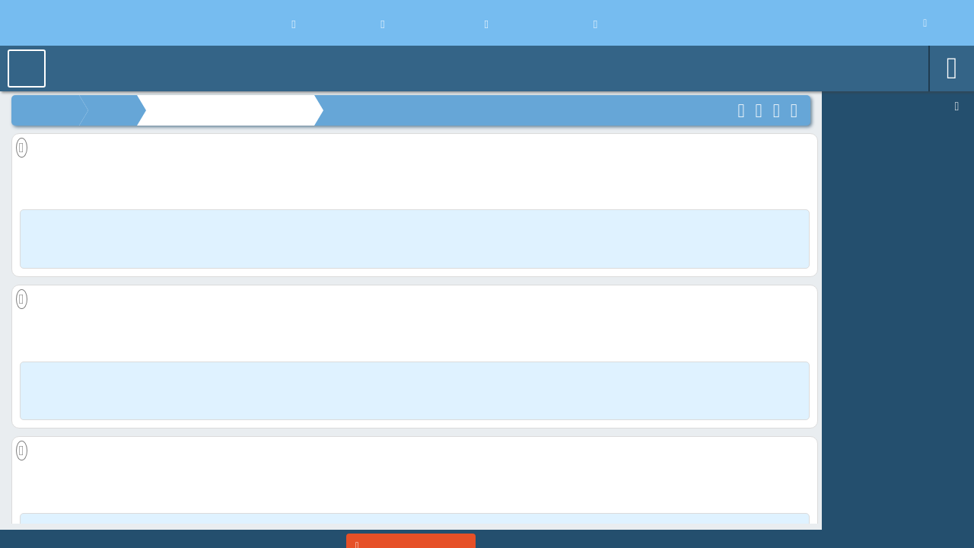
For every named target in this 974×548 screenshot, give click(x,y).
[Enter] (411, 532)
